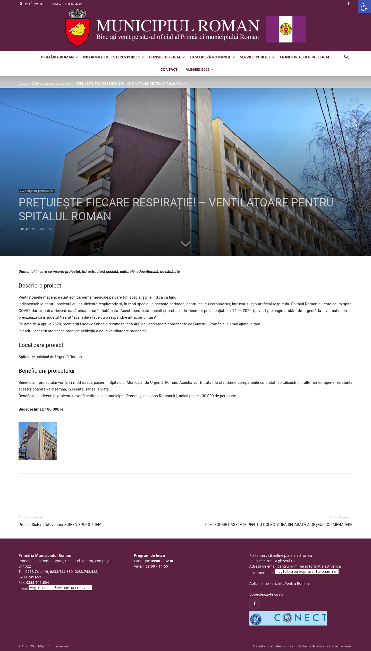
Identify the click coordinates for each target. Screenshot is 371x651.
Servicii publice (257, 57)
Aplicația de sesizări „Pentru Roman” (279, 583)
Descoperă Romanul (212, 57)
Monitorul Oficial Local (305, 57)
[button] (364, 6)
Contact (169, 69)
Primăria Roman (59, 57)
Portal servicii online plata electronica (280, 555)
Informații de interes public (113, 57)
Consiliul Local (167, 57)
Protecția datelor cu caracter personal (325, 646)
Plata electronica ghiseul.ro (272, 560)
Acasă (23, 83)
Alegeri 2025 (199, 69)
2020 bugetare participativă (51, 83)
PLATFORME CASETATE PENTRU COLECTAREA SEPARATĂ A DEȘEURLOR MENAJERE (278, 524)
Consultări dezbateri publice (273, 646)
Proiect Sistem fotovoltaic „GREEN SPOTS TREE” (60, 524)
